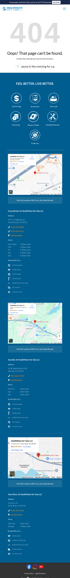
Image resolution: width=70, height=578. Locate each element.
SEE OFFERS (56, 2)
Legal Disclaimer (40, 573)
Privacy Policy (28, 573)
